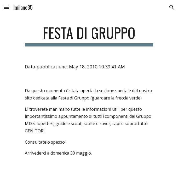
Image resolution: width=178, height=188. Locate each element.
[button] (6, 7)
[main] (89, 35)
